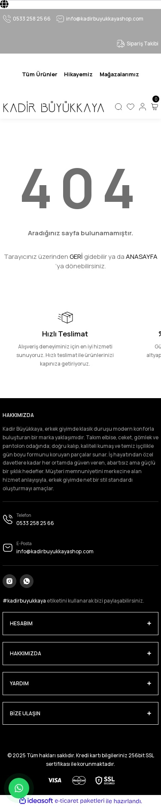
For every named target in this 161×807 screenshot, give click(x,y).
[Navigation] (39, 74)
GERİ (76, 256)
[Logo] (53, 107)
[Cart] (154, 107)
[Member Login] (142, 107)
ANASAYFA (142, 256)
